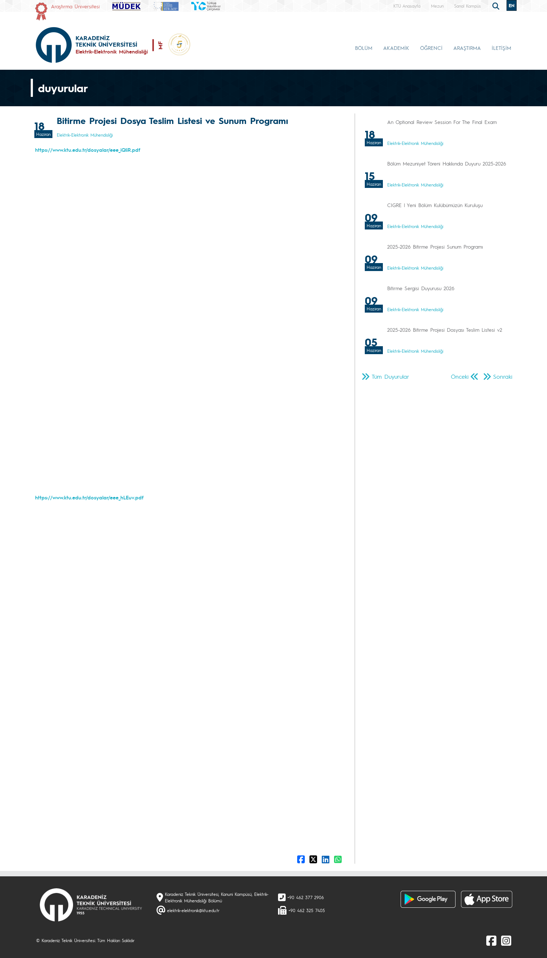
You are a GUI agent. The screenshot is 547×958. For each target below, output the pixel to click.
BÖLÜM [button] (363, 47)
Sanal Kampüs (467, 6)
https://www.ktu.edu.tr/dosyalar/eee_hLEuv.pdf (89, 497)
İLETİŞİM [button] (501, 47)
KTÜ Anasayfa (406, 6)
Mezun (437, 6)
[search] (496, 5)
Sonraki (502, 376)
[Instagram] (506, 940)
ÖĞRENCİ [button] (431, 47)
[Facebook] (491, 940)
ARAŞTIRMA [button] (467, 47)
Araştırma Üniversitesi (75, 6)
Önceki (460, 376)
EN (511, 5)
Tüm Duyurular (390, 376)
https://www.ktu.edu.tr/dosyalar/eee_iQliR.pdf (87, 149)
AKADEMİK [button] (396, 47)
